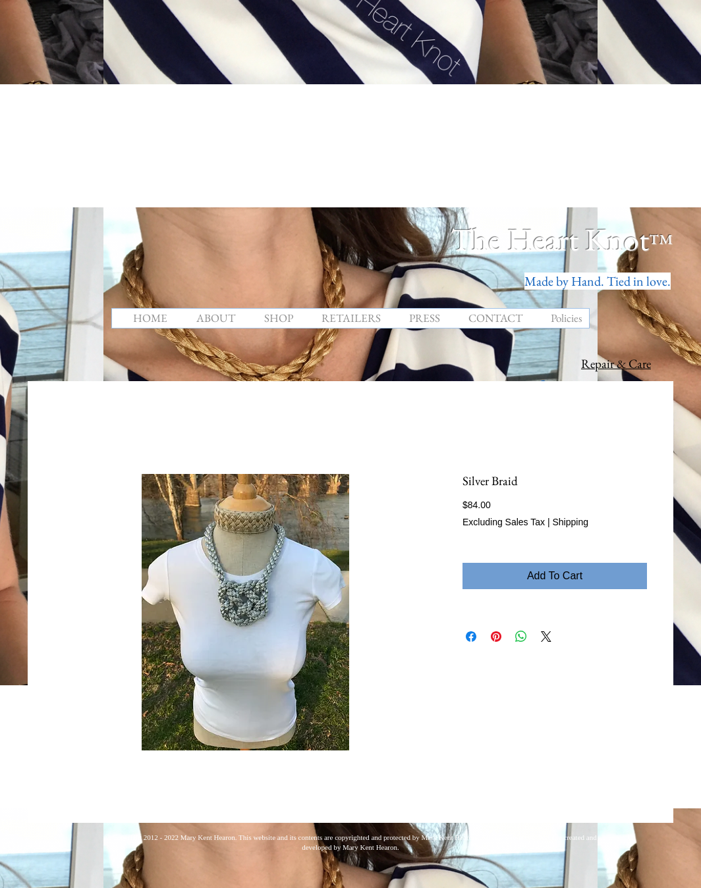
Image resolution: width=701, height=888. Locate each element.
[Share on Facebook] (471, 636)
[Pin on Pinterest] (496, 636)
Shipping (570, 522)
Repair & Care (616, 363)
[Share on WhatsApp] (521, 636)
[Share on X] (546, 636)
